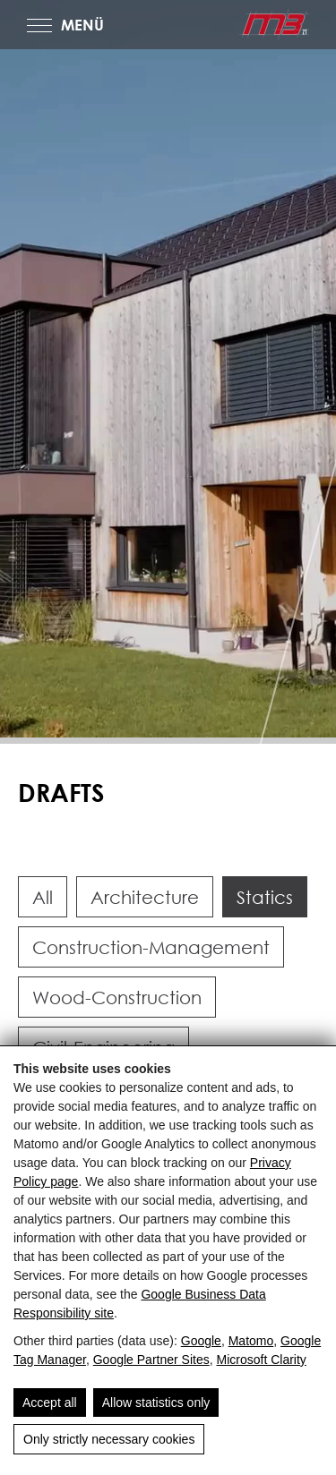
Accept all (49, 1402)
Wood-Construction (117, 997)
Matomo (251, 1341)
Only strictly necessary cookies (108, 1439)
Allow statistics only (156, 1402)
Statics (265, 897)
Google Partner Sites (151, 1359)
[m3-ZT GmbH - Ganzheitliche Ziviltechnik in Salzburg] (274, 24)
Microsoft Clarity (261, 1359)
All (42, 897)
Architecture (144, 897)
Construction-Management (151, 947)
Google (201, 1341)
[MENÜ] (39, 25)
